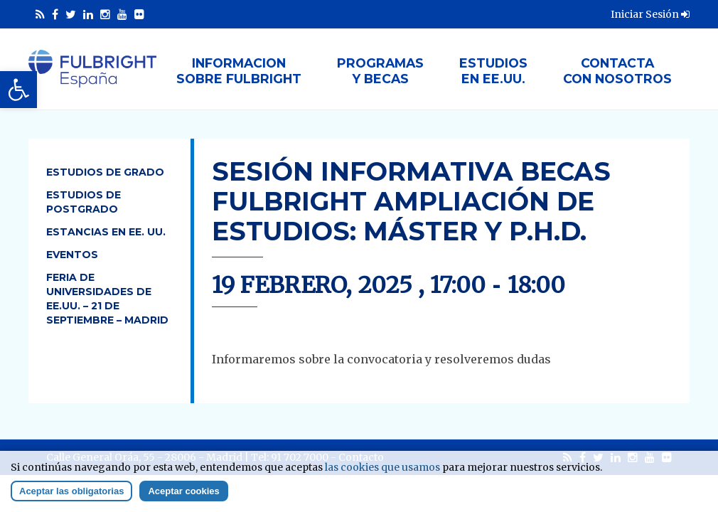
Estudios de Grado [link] (105, 172)
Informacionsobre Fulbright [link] (238, 70)
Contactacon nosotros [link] (617, 70)
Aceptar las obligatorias (71, 495)
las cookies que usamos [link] (382, 471)
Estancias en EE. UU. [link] (106, 231)
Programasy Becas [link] (380, 70)
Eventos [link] (72, 254)
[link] (18, 89)
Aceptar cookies (183, 495)
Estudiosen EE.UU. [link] (493, 70)
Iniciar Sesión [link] (650, 14)
